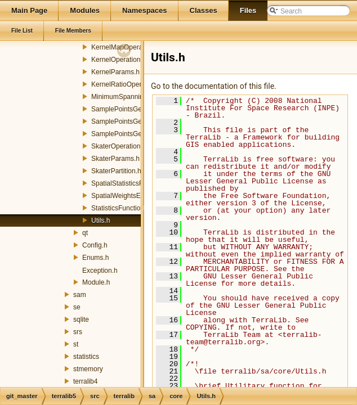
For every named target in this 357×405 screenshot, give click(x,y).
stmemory (88, 369)
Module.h (96, 282)
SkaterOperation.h (118, 146)
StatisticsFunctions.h (122, 208)
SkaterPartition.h (116, 171)
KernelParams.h (115, 72)
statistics (86, 357)
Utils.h (100, 220)
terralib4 (85, 381)
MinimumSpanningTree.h (129, 97)
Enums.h (95, 258)
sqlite (81, 319)
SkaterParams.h (115, 159)
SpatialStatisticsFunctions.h (132, 183)
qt (85, 233)
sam (79, 295)
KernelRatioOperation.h (126, 84)
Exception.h (100, 270)
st (75, 344)
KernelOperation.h (118, 60)
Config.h (95, 245)
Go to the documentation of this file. (213, 86)
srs (77, 332)
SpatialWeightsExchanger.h (132, 196)
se (77, 307)
